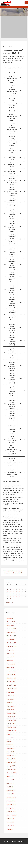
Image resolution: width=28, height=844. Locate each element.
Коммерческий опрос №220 (13, 573)
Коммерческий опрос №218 (13, 571)
